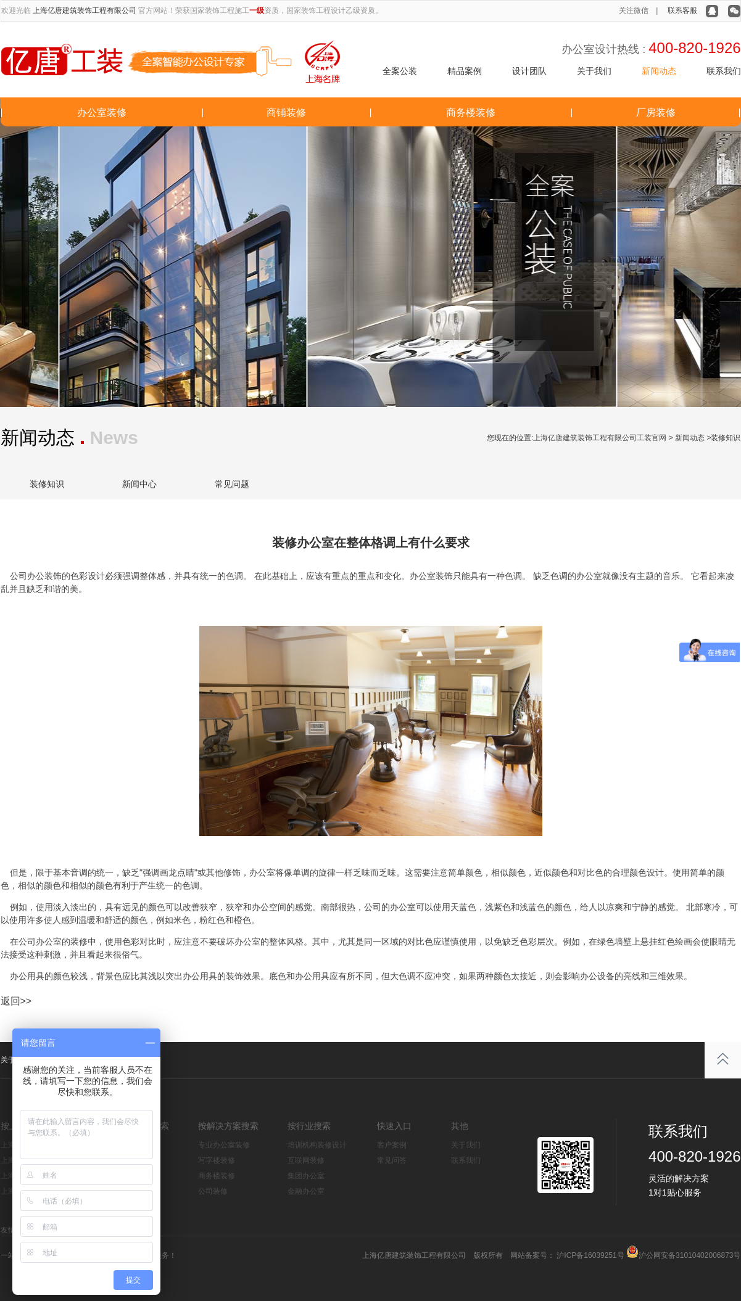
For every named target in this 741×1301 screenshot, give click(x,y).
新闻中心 (139, 484)
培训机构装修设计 (317, 1145)
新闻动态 (659, 71)
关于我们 (594, 71)
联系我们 (723, 71)
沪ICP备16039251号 (589, 1255)
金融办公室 (306, 1191)
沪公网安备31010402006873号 (689, 1255)
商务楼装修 (470, 112)
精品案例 (464, 71)
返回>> (16, 1001)
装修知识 (47, 484)
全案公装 (400, 71)
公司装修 (213, 1191)
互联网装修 (306, 1160)
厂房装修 (656, 112)
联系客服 (682, 10)
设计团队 (529, 71)
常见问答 (392, 1160)
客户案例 (392, 1145)
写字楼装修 (216, 1160)
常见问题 (232, 484)
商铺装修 (286, 112)
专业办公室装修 (224, 1145)
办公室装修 (101, 112)
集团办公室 (306, 1176)
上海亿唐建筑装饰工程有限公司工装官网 (599, 437)
